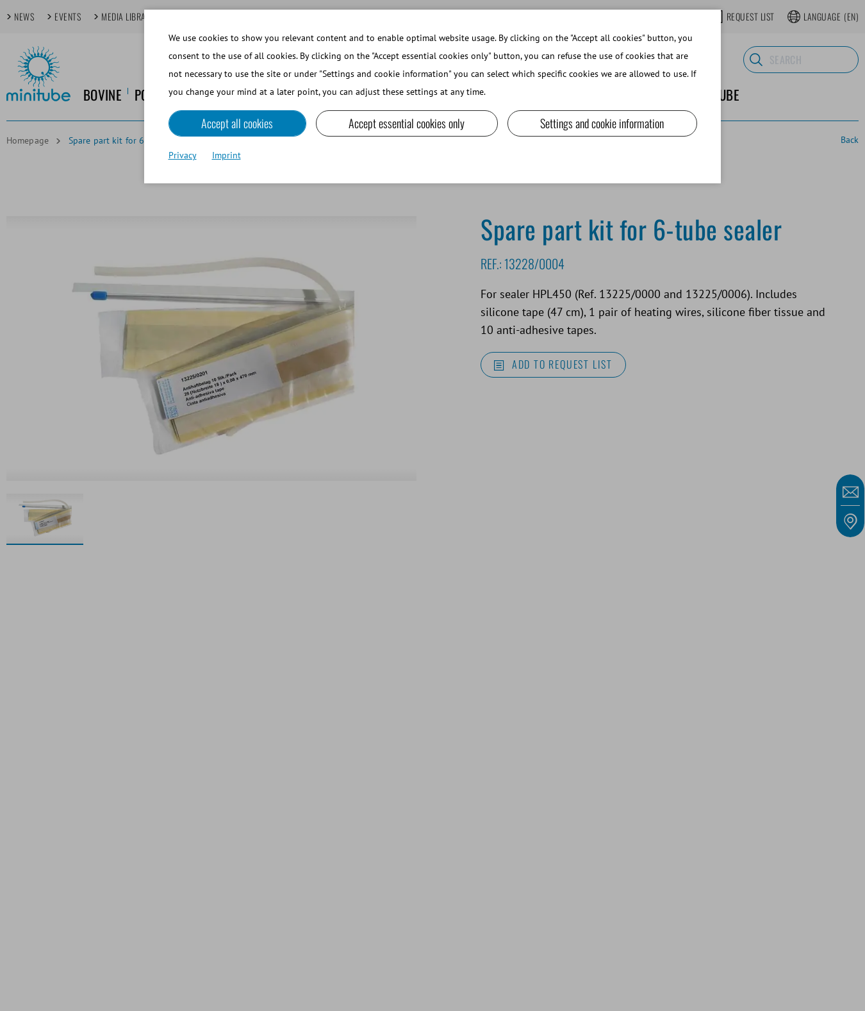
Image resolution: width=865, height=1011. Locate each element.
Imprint (226, 155)
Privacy (183, 155)
